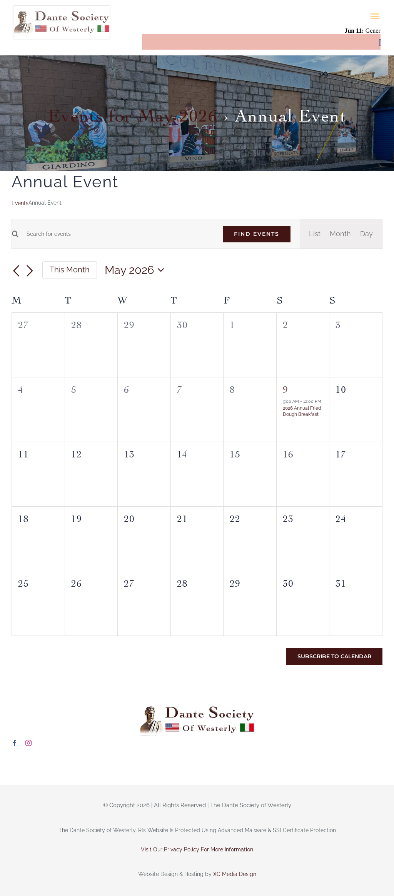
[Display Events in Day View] (366, 234)
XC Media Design (234, 874)
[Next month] (30, 270)
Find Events (256, 233)
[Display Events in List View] (315, 234)
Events (20, 203)
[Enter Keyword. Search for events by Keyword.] (116, 234)
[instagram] (28, 743)
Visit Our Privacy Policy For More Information (197, 849)
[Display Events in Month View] (340, 234)
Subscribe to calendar (334, 656)
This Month (70, 269)
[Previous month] (16, 270)
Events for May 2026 (133, 113)
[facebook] (15, 743)
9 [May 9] (285, 387)
